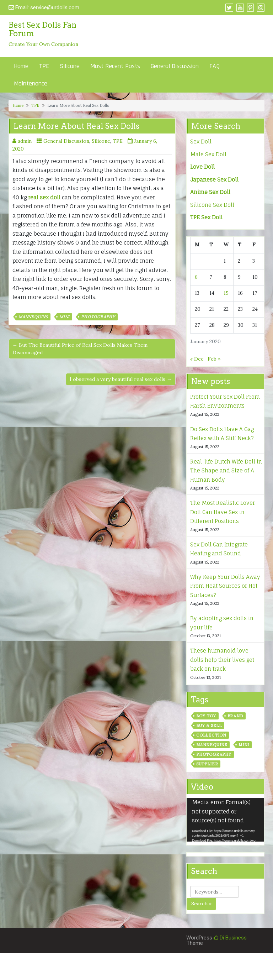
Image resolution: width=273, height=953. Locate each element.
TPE (44, 66)
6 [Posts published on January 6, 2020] (196, 277)
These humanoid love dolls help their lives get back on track (222, 659)
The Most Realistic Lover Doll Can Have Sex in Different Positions (222, 511)
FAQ (214, 66)
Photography (98, 316)
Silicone (70, 66)
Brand (235, 715)
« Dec (196, 359)
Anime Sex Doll (210, 192)
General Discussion (175, 66)
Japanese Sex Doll (214, 179)
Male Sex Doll (208, 154)
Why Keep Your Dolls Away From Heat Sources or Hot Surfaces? (225, 586)
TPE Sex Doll (206, 217)
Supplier (207, 763)
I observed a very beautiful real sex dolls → (121, 379)
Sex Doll (201, 141)
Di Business (230, 937)
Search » (201, 903)
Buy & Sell (209, 725)
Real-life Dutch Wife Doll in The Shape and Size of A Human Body (226, 470)
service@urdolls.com (54, 7)
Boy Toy (206, 715)
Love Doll (202, 166)
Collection (211, 735)
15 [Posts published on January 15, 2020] (226, 293)
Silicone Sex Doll (212, 204)
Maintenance (30, 83)
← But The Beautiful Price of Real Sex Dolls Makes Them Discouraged (80, 349)
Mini (64, 316)
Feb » (214, 359)
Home (21, 66)
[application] (225, 820)
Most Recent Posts (115, 66)
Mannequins (33, 316)
